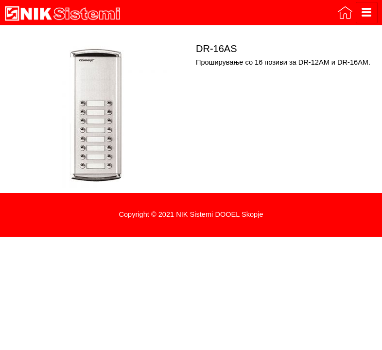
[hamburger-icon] (367, 12)
